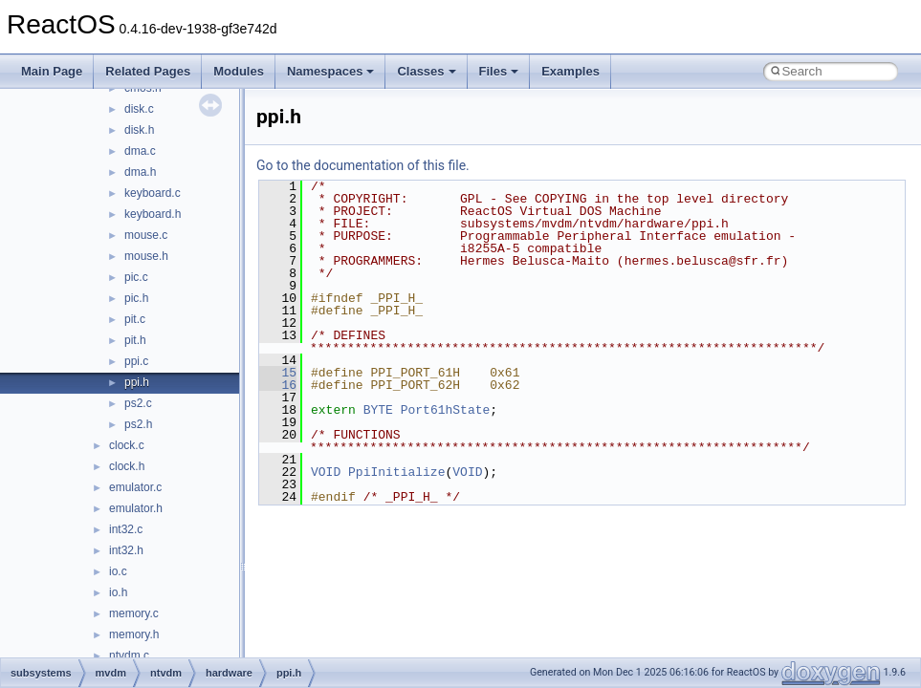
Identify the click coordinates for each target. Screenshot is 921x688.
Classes (426, 71)
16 (277, 385)
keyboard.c (152, 193)
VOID (325, 472)
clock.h (126, 466)
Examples (570, 71)
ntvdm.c (129, 655)
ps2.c (138, 403)
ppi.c (136, 361)
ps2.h (138, 424)
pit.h (135, 340)
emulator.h (136, 508)
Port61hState (446, 410)
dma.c (140, 151)
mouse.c (145, 235)
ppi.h (136, 382)
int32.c (126, 529)
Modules (238, 71)
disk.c (139, 109)
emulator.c (135, 487)
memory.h (134, 634)
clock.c (126, 445)
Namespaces (331, 71)
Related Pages (147, 71)
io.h (118, 592)
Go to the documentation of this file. (363, 165)
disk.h (139, 130)
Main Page (51, 71)
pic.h (136, 298)
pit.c (134, 319)
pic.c (136, 277)
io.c (118, 571)
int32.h (126, 550)
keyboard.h (152, 214)
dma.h (140, 172)
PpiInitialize (396, 472)
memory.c (134, 613)
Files (499, 71)
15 (277, 372)
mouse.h (146, 256)
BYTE (378, 410)
